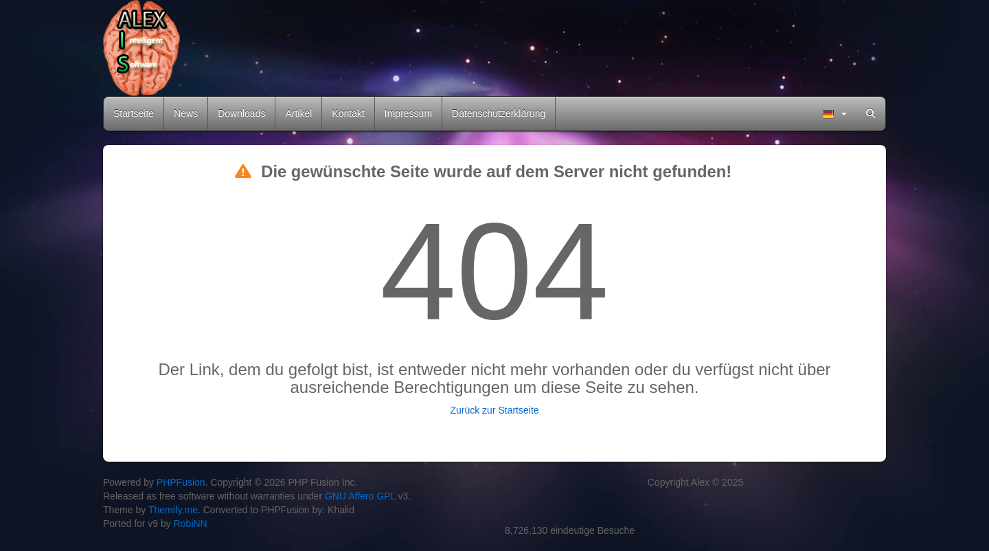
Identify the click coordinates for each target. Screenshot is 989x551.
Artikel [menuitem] (298, 113)
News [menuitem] (186, 113)
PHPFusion (181, 482)
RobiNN (190, 523)
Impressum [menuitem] (408, 113)
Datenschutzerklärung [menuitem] (498, 113)
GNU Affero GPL (360, 496)
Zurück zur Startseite (494, 410)
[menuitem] (834, 114)
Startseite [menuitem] (133, 113)
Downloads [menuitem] (241, 113)
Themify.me (173, 509)
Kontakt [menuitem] (348, 113)
